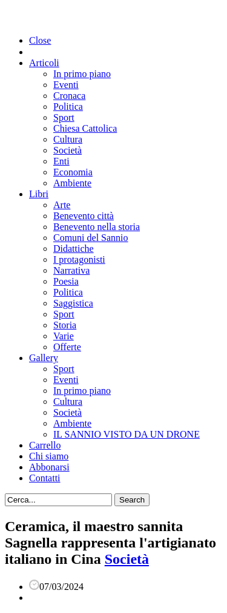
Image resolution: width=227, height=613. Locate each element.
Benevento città (83, 216)
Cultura (67, 139)
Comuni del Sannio (90, 237)
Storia (64, 325)
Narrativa (71, 270)
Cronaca (69, 95)
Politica (68, 106)
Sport (63, 117)
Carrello (45, 445)
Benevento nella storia (96, 227)
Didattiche (73, 248)
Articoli (44, 63)
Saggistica (73, 303)
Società (67, 150)
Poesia (66, 281)
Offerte (67, 347)
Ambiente (72, 183)
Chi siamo (48, 456)
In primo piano (82, 74)
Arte (61, 205)
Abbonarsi (49, 467)
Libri (38, 194)
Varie (63, 336)
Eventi (66, 85)
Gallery (43, 358)
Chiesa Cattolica (85, 128)
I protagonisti (79, 259)
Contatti (45, 478)
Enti (61, 161)
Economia (73, 172)
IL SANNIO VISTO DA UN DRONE (126, 434)
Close (40, 40)
